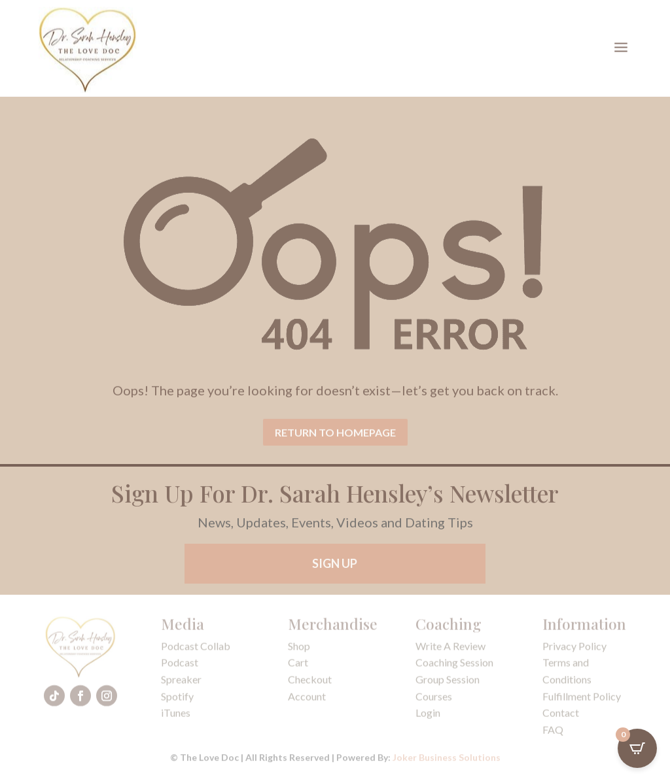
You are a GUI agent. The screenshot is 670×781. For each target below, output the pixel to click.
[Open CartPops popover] (637, 748)
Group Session (447, 682)
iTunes (175, 716)
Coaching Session (454, 665)
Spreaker (181, 682)
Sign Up (334, 566)
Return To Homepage (335, 441)
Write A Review (450, 649)
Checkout (310, 682)
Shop (299, 649)
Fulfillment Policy (581, 699)
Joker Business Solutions (447, 758)
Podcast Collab (195, 649)
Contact (560, 716)
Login (427, 716)
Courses (433, 699)
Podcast (179, 665)
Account (307, 699)
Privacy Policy (574, 649)
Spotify (177, 699)
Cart (298, 665)
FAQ (552, 733)
